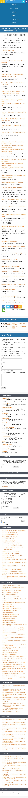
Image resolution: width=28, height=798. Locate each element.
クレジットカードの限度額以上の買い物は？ (12, 545)
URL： (3, 366)
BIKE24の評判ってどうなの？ (9, 618)
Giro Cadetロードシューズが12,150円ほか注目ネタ (14, 722)
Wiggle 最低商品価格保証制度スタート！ (12, 594)
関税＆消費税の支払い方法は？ (9, 536)
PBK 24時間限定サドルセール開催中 (11, 711)
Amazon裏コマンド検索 (7, 478)
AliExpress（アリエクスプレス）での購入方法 (13, 628)
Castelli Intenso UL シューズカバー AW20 (13, 284)
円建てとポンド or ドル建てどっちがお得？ (12, 555)
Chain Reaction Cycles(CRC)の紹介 (10, 597)
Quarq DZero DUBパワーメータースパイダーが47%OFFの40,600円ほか (13, 735)
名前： (3, 357)
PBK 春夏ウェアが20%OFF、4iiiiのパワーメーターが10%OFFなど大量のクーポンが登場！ (14, 690)
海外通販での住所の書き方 (8, 541)
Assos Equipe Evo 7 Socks (9, 241)
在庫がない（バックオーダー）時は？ (11, 543)
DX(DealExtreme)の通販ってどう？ (10, 614)
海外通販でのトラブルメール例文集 (10, 553)
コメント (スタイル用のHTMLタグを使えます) (13, 372)
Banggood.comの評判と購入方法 (10, 650)
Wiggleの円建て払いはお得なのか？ (10, 592)
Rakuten (4, 451)
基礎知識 (14, 12)
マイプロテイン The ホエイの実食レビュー (12, 756)
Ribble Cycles (5, 422)
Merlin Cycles (5, 398)
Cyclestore (5, 413)
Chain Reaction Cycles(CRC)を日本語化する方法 (13, 602)
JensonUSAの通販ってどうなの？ (10, 610)
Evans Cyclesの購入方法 (8, 606)
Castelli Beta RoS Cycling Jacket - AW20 (13, 246)
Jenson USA (5, 418)
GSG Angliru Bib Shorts (8, 289)
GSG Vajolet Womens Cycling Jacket (11, 300)
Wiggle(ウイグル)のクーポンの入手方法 (11, 590)
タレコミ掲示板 (14, 8)
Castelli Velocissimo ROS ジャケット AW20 (13, 253)
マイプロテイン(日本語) (8, 427)
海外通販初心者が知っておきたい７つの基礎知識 (13, 530)
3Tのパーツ (12, 153)
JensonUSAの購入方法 (7, 612)
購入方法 (14, 15)
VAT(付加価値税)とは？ (7, 549)
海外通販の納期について (8, 557)
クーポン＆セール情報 (6, 682)
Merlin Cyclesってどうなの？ (9, 622)
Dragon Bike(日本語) (7, 407)
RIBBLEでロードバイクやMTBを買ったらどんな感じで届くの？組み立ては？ (14, 778)
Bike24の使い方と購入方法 (8, 620)
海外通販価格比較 (5, 456)
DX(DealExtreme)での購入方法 (9, 616)
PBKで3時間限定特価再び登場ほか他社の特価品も (14, 697)
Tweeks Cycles (6, 403)
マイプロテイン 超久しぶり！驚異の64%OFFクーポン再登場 (14, 327)
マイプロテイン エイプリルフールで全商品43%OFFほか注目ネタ (14, 324)
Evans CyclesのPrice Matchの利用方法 (11, 608)
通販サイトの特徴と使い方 (7, 582)
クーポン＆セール (14, 19)
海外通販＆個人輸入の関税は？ (9, 532)
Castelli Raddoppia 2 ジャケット (10, 259)
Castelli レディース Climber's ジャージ (12, 271)
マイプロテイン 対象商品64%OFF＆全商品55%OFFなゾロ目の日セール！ (12, 709)
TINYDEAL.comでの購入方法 (9, 654)
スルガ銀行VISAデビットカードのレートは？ (13, 547)
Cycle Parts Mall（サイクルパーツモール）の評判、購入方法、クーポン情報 (13, 674)
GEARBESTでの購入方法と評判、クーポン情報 (13, 662)
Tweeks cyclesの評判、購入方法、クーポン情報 (13, 666)
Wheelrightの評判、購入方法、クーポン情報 (12, 671)
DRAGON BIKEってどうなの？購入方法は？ (12, 664)
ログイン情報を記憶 (8, 371)
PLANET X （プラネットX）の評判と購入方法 (13, 656)
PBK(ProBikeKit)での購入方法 (9, 632)
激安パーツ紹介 (5, 716)
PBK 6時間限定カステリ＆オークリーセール (12, 703)
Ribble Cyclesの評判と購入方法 (9, 652)
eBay (3, 441)
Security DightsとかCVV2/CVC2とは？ (11, 551)
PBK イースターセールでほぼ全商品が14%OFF (13, 692)
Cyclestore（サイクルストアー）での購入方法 (13, 630)
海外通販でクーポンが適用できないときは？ (12, 571)
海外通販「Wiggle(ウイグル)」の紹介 (11, 585)
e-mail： (3, 362)
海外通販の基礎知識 (6, 527)
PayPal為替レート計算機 (7, 490)
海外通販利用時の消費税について (10, 534)
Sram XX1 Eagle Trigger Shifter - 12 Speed (13, 199)
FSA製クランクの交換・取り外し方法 (11, 768)
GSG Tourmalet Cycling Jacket (10, 296)
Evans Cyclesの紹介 (7, 604)
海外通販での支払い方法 (8, 538)
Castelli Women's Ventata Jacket (10, 266)
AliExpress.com (6, 436)
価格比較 (14, 4)
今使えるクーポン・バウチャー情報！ (10, 473)
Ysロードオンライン (7, 444)
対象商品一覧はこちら (8, 50)
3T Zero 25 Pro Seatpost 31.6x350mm (12, 182)
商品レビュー (4, 753)
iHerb (3, 432)
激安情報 (14, 23)
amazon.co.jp (5, 448)
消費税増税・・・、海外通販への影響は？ (12, 569)
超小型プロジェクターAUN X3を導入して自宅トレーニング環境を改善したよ (14, 763)
